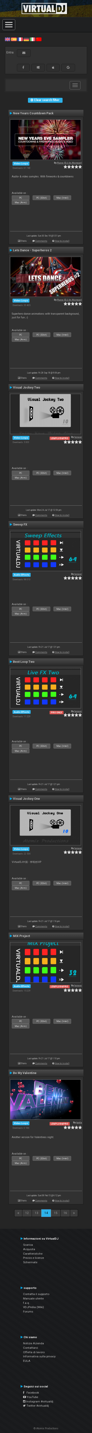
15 (55, 1213)
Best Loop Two (24, 662)
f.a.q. (26, 1303)
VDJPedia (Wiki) (33, 1307)
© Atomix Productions (46, 1428)
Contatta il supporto (36, 1294)
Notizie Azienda (33, 1343)
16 (65, 1213)
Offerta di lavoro (34, 1352)
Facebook (31, 1392)
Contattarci (30, 1347)
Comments (41, 240)
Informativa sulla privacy (39, 1356)
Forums (28, 1311)
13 (36, 1213)
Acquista (29, 1249)
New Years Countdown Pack (33, 113)
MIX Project (21, 936)
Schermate (30, 1262)
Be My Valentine (25, 1073)
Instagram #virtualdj (38, 1401)
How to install (62, 240)
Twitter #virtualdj (36, 1405)
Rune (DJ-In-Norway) (69, 162)
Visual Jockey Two (26, 387)
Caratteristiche (32, 1253)
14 (46, 1213)
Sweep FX (20, 524)
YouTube (30, 1397)
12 (27, 1213)
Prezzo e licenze (33, 1258)
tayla (79, 1122)
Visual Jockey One (26, 799)
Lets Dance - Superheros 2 (32, 250)
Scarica (28, 1244)
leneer (78, 437)
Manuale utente (33, 1298)
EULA (26, 1361)
